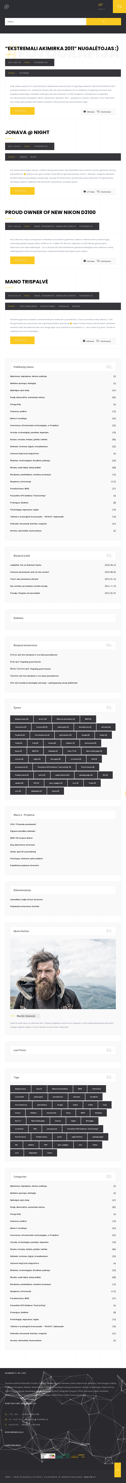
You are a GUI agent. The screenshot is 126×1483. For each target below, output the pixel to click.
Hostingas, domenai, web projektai (26, 858)
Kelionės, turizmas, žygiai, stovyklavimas (29, 446)
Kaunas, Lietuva (31, 1424)
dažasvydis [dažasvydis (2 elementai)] (63, 727)
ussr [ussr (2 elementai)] (18, 791)
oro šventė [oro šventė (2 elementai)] (76, 759)
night (34, 157)
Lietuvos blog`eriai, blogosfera (24, 453)
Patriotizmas (48, 306)
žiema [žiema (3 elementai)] (55, 791)
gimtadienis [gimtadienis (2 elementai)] (66, 735)
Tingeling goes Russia (30, 661)
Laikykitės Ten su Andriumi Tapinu (25, 564)
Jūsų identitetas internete (22, 844)
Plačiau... (22, 111)
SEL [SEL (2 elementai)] (105, 775)
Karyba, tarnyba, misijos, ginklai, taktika (28, 439)
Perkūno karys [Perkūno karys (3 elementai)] (22, 775)
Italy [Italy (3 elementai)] (35, 743)
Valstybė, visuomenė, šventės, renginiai (28, 523)
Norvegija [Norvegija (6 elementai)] (56, 759)
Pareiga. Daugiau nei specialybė (25, 593)
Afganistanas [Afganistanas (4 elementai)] (21, 719)
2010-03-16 (14, 296)
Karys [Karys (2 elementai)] (18, 751)
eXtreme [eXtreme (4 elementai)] (106, 727)
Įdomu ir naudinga (18, 418)
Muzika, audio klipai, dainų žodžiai (25, 467)
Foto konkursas (28, 306)
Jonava (23, 157)
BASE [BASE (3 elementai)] (88, 719)
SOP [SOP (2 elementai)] (36, 783)
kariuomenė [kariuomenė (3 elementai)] (90, 743)
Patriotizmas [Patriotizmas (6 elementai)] (87, 767)
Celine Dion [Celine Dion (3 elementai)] (20, 727)
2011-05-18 (14, 62)
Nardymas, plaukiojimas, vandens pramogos (30, 474)
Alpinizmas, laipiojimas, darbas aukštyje (28, 376)
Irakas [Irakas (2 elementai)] (103, 735)
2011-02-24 (14, 226)
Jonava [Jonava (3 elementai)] (52, 743)
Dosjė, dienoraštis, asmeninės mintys (55, 226)
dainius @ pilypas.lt (36, 1419)
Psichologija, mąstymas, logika (24, 509)
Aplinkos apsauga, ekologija (23, 383)
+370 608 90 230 (30, 1414)
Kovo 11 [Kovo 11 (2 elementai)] (72, 751)
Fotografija (41, 62)
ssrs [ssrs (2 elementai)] (75, 783)
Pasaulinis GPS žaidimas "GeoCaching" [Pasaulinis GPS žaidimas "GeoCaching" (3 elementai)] (54, 767)
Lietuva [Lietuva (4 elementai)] (19, 759)
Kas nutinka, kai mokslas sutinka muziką (28, 586)
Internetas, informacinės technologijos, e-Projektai (34, 425)
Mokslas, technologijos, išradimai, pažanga (30, 460)
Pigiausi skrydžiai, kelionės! (22, 831)
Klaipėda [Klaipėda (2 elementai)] (53, 751)
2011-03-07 (14, 146)
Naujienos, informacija (20, 481)
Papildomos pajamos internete (24, 865)
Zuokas (76, 306)
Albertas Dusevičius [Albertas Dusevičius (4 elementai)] (66, 719)
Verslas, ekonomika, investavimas (26, 530)
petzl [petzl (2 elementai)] (42, 775)
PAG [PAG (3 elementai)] (94, 759)
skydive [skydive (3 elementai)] (19, 783)
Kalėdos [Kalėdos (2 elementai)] (70, 743)
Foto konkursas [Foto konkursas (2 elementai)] (42, 735)
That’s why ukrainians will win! (24, 579)
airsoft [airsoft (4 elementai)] (43, 719)
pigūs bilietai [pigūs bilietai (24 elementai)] (62, 775)
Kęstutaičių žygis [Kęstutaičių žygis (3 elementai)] (94, 751)
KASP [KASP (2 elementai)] (35, 751)
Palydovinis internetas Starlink (24, 906)
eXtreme (24, 73)
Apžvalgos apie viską (19, 390)
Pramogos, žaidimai (19, 502)
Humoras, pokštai (18, 411)
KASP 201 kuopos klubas (21, 837)
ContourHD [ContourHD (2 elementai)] (41, 727)
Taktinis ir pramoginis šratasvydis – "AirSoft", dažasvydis (37, 516)
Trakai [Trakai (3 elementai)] (92, 783)
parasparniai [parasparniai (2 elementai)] (21, 767)
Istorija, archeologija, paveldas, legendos (29, 432)
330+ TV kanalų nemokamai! (23, 824)
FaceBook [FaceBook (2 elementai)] (20, 735)
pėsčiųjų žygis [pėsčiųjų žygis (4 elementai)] (86, 775)
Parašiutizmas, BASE (19, 488)
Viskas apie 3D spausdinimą (23, 851)
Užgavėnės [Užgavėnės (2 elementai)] (36, 791)
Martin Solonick (26, 1016)
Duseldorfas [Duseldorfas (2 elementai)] (85, 727)
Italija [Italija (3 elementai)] (18, 743)
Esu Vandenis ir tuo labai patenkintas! (39, 654)
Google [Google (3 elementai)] (86, 735)
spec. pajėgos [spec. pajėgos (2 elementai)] (55, 783)
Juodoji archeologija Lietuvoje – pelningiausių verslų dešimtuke (48, 682)
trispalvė (63, 306)
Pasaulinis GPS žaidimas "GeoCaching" (28, 495)
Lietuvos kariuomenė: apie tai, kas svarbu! (29, 572)
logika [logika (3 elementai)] (37, 759)
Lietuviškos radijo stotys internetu (26, 899)
